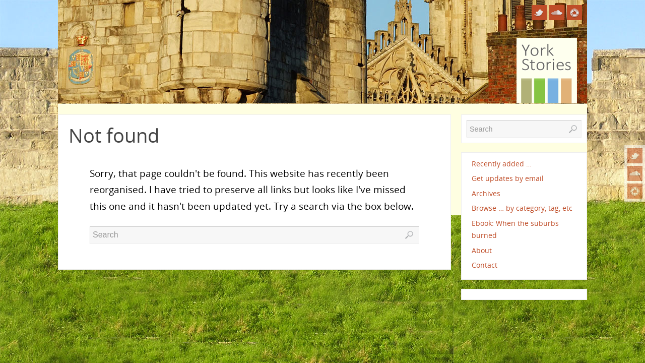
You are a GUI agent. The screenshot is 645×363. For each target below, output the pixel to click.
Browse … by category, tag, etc (522, 208)
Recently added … (502, 163)
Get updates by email (508, 178)
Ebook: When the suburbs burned (515, 229)
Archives (486, 193)
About (482, 250)
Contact (484, 265)
